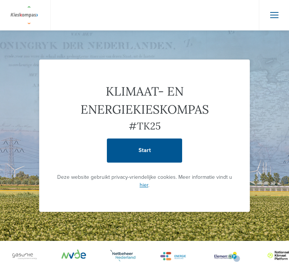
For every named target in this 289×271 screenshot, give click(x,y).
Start (144, 150)
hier (144, 185)
